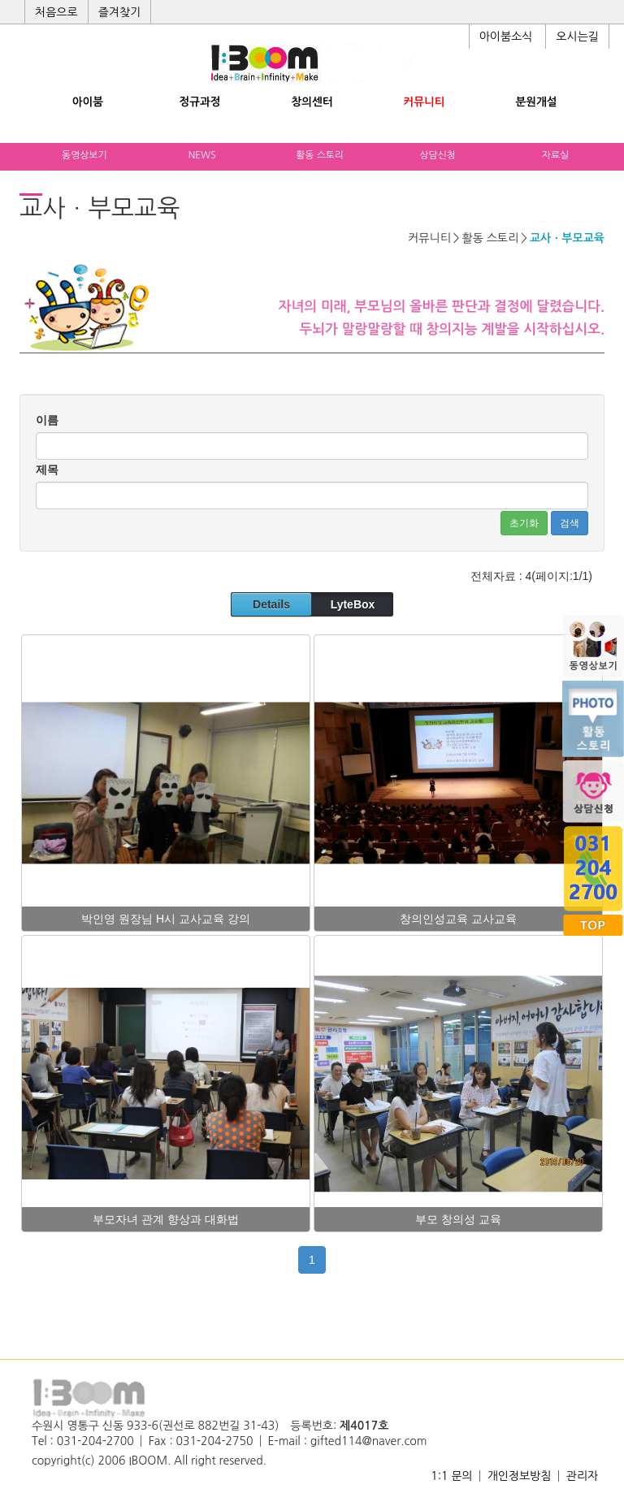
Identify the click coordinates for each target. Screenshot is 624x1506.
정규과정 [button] (199, 102)
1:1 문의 (451, 1476)
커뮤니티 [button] (423, 102)
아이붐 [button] (87, 102)
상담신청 (437, 155)
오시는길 (577, 36)
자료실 (555, 155)
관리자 (582, 1476)
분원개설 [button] (536, 102)
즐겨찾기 (119, 12)
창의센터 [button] (311, 102)
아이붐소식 (506, 36)
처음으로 (56, 12)
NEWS (202, 155)
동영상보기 (84, 155)
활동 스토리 (320, 155)
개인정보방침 (520, 1476)
